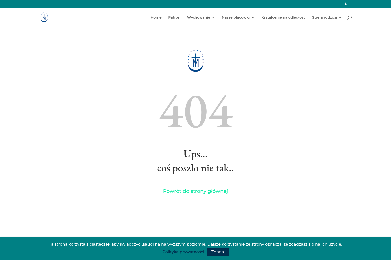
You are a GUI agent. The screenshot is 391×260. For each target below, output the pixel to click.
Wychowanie (198, 18)
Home (156, 18)
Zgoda (217, 252)
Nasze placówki (236, 18)
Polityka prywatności (183, 252)
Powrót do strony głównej (195, 191)
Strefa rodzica (324, 18)
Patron (174, 18)
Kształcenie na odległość (283, 18)
